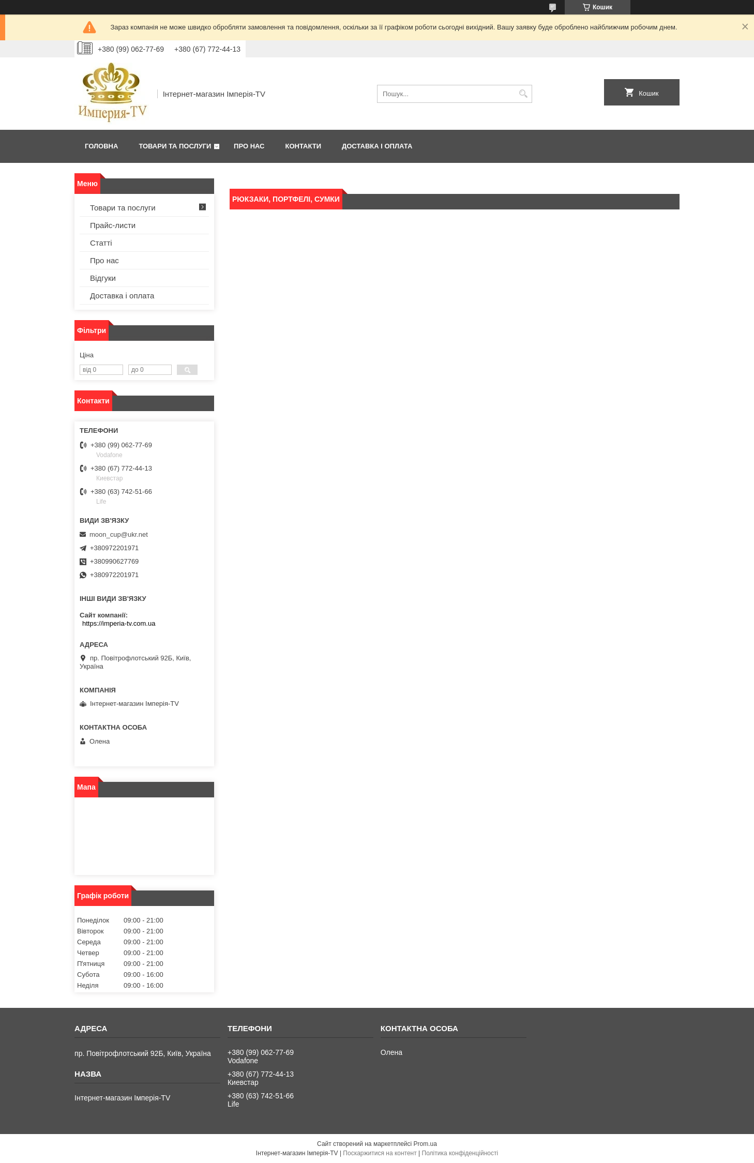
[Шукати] (523, 94)
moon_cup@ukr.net (118, 534)
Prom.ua (425, 1143)
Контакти (303, 146)
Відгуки (103, 278)
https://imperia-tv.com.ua (118, 623)
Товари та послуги (175, 146)
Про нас (249, 146)
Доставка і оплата (377, 146)
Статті (101, 242)
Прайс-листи (112, 225)
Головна (101, 146)
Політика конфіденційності (460, 1153)
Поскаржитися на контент (379, 1153)
